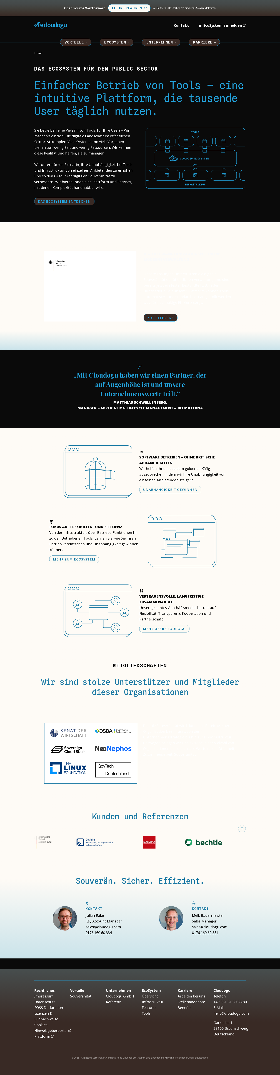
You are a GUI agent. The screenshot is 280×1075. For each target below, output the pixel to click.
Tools (146, 1013)
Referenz (113, 1001)
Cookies (41, 1024)
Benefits (184, 1007)
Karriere (205, 42)
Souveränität (80, 996)
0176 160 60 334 (99, 932)
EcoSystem (117, 42)
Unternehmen (161, 42)
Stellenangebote (191, 1001)
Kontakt (181, 25)
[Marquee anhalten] (242, 828)
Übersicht (150, 996)
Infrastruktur (152, 1001)
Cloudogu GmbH (120, 996)
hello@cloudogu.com (231, 1013)
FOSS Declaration (48, 1007)
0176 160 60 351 (205, 932)
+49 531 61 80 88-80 (230, 1001)
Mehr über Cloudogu (164, 629)
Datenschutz (44, 1001)
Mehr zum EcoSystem (74, 559)
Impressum (43, 996)
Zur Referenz (160, 318)
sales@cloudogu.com (103, 926)
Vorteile (76, 42)
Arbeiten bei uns (191, 996)
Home (38, 53)
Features (149, 1007)
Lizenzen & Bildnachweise (46, 1016)
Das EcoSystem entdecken (64, 201)
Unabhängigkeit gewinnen (170, 489)
